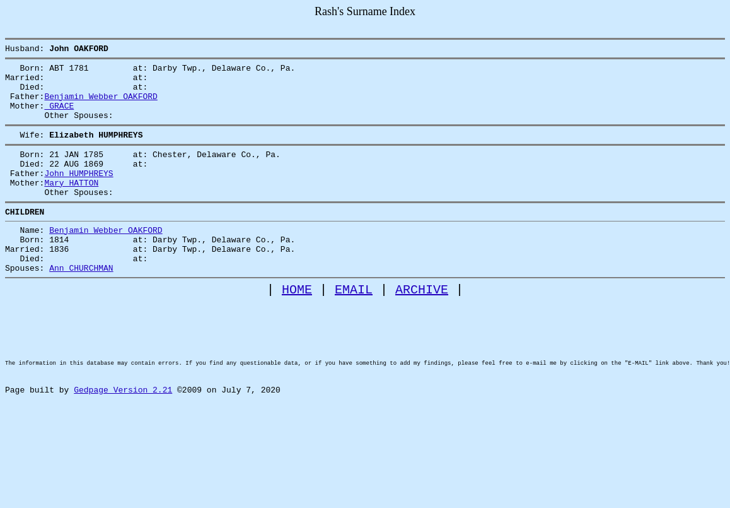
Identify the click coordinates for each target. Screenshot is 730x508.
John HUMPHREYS (78, 193)
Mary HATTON (71, 205)
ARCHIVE (421, 327)
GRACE (59, 116)
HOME (297, 327)
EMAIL (354, 327)
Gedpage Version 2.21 (123, 448)
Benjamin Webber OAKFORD (100, 105)
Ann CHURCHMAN (81, 303)
